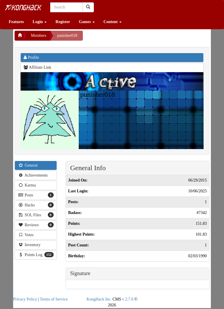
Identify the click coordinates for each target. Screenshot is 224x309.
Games (87, 22)
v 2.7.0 (128, 299)
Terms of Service (54, 299)
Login (40, 22)
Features (16, 22)
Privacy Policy (25, 299)
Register (62, 22)
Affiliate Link (37, 67)
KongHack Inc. (99, 299)
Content (113, 22)
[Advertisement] (129, 38)
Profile (31, 57)
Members (38, 35)
